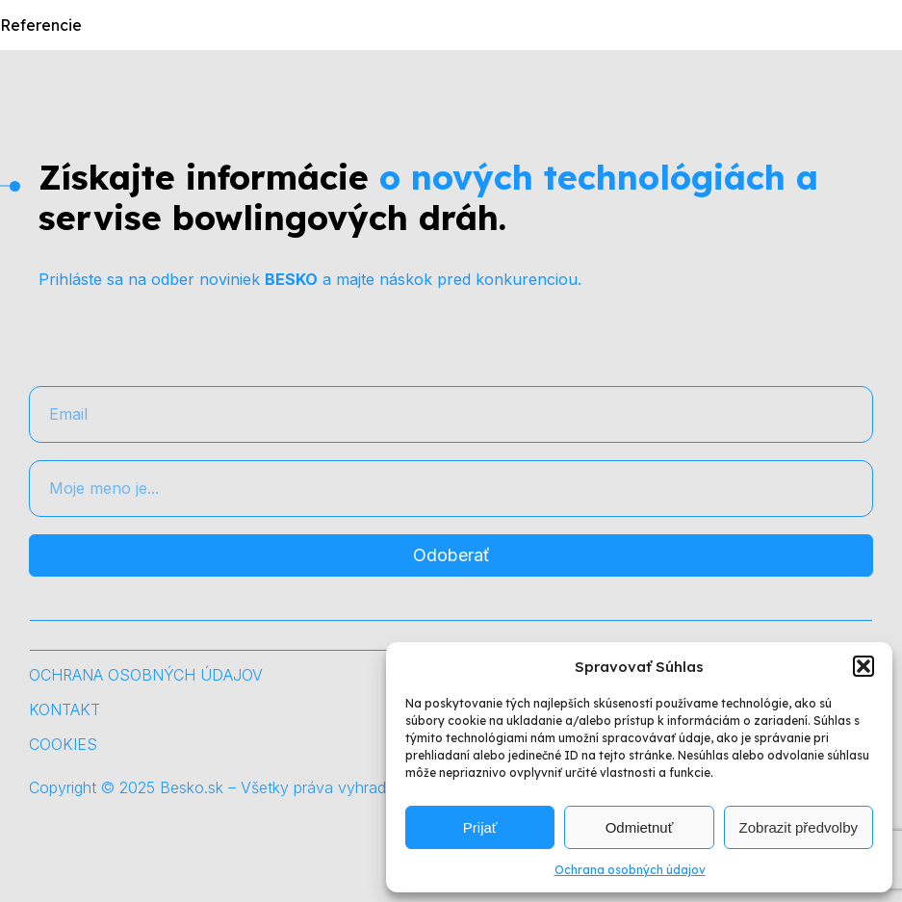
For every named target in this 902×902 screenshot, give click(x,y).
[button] (863, 666)
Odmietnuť (640, 827)
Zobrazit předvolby (798, 827)
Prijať (480, 827)
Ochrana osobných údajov (630, 870)
